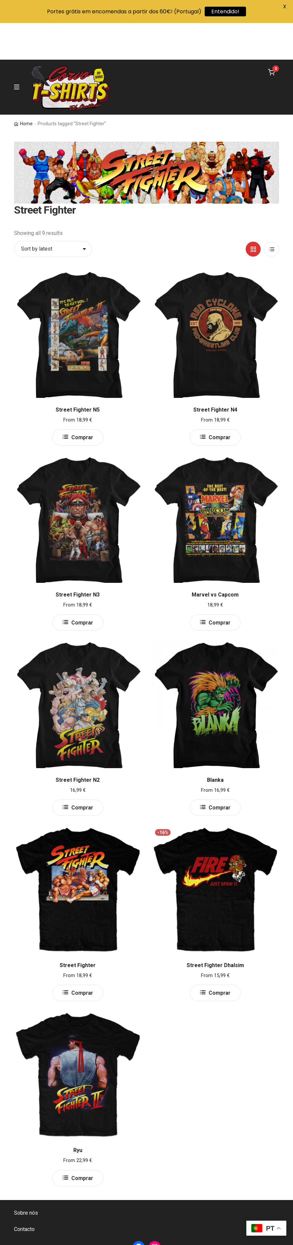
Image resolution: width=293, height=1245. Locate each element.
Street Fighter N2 (78, 743)
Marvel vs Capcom (215, 558)
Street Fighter (78, 928)
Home (26, 87)
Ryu (77, 1113)
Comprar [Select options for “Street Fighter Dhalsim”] (219, 956)
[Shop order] (53, 212)
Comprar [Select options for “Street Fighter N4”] (219, 401)
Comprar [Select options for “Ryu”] (82, 1141)
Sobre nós (26, 1176)
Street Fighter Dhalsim (215, 928)
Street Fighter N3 (78, 558)
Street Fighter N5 (78, 373)
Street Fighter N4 (215, 373)
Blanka (215, 743)
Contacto (24, 1192)
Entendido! (225, 11)
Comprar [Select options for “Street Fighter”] (82, 956)
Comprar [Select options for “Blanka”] (219, 771)
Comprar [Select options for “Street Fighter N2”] (82, 771)
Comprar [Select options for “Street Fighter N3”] (82, 586)
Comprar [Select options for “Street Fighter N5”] (82, 401)
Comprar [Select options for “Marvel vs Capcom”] (219, 586)
